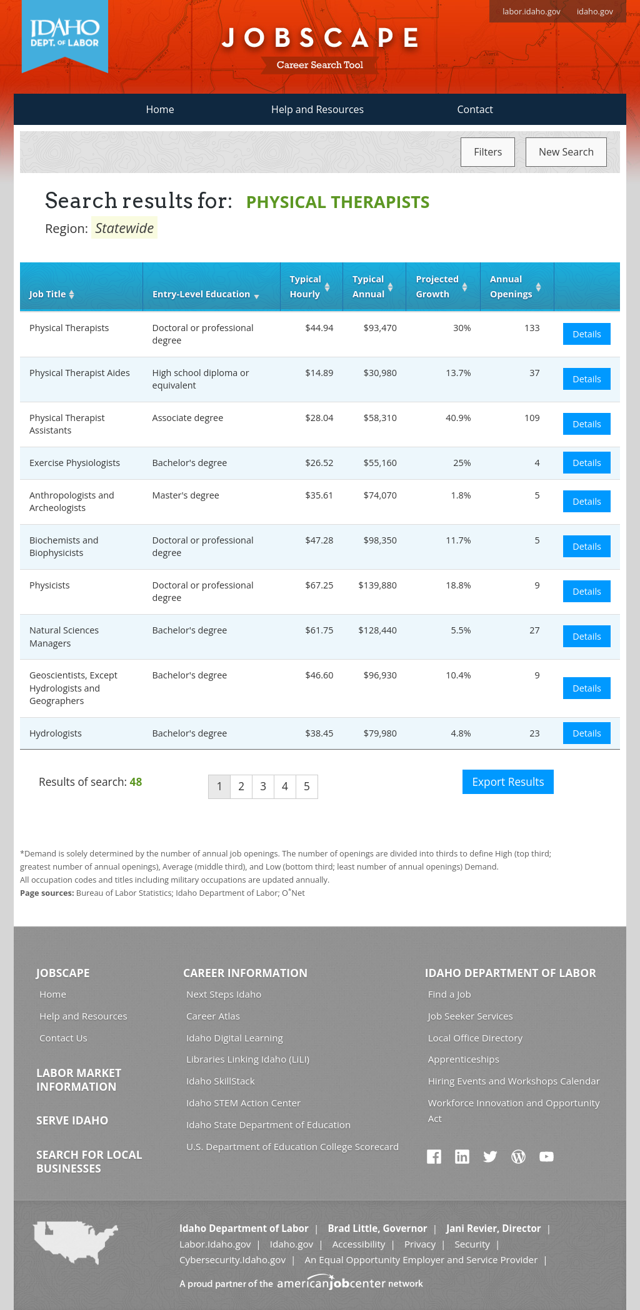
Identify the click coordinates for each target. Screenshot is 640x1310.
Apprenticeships (463, 1059)
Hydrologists (55, 733)
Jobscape (63, 972)
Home (160, 109)
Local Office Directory (475, 1037)
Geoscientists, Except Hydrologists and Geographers (73, 688)
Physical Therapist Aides (79, 373)
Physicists (49, 585)
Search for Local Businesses (89, 1161)
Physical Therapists (69, 328)
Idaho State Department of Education (268, 1124)
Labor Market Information (78, 1079)
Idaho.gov (291, 1244)
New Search (566, 152)
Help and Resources (317, 109)
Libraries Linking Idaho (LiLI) (247, 1059)
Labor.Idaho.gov (215, 1244)
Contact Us (63, 1037)
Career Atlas (213, 1016)
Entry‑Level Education (201, 294)
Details (586, 334)
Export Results (508, 782)
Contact (475, 109)
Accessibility (359, 1244)
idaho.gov (595, 11)
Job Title (47, 294)
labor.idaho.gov (531, 11)
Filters (488, 152)
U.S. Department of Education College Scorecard (292, 1146)
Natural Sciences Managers (64, 636)
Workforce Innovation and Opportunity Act (514, 1110)
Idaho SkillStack (220, 1080)
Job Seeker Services (470, 1016)
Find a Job (449, 994)
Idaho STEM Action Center (243, 1102)
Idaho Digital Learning (234, 1037)
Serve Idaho (72, 1120)
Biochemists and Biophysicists (64, 546)
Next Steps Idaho (223, 994)
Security (472, 1244)
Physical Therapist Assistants (67, 424)
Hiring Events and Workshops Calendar (514, 1080)
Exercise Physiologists (74, 463)
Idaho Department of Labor (510, 972)
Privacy (420, 1244)
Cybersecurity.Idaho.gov (232, 1259)
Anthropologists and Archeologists (71, 501)
